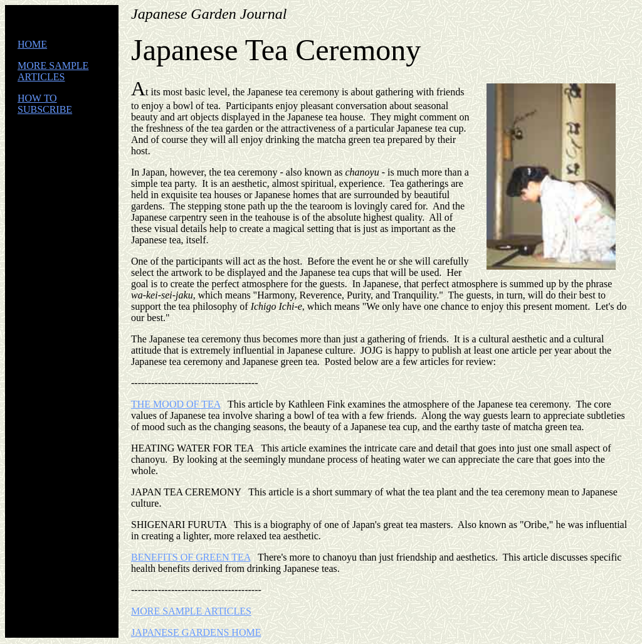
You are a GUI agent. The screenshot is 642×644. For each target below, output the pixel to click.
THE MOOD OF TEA (175, 404)
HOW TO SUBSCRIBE (45, 104)
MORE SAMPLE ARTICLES (53, 71)
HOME (32, 44)
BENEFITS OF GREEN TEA (190, 557)
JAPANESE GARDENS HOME (196, 632)
